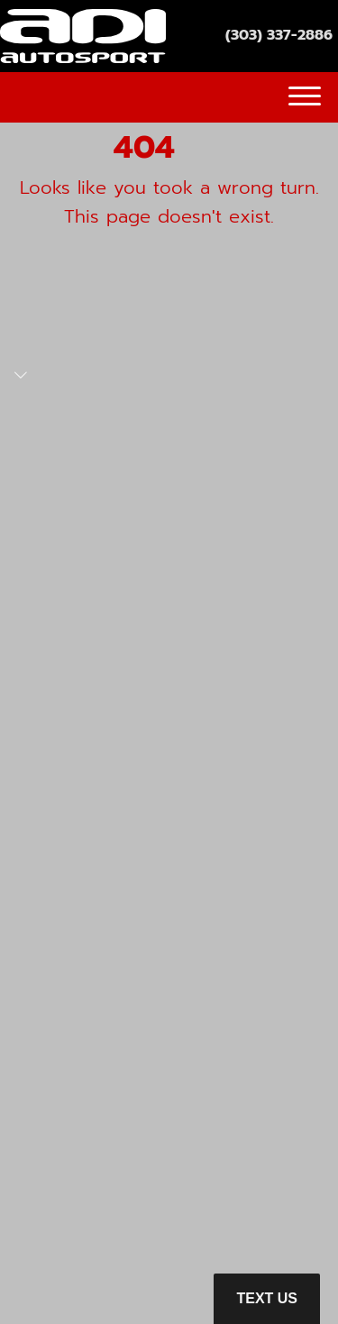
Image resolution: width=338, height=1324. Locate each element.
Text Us (266, 1298)
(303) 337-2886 (279, 35)
